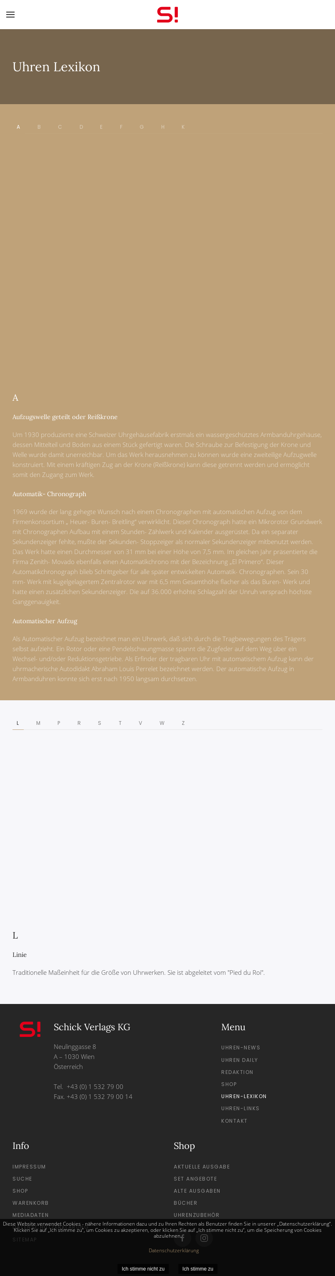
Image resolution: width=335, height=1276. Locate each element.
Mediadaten (30, 1215)
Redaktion (237, 1072)
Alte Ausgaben (197, 1190)
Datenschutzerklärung (174, 1250)
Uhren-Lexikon (244, 1096)
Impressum (29, 1166)
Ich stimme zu (197, 1269)
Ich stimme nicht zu (143, 1269)
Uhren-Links (240, 1108)
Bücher (186, 1202)
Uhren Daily (239, 1060)
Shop (229, 1084)
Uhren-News (240, 1047)
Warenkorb (30, 1202)
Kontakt (234, 1120)
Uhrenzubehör (197, 1215)
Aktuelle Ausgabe (202, 1166)
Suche (22, 1178)
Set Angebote (195, 1178)
